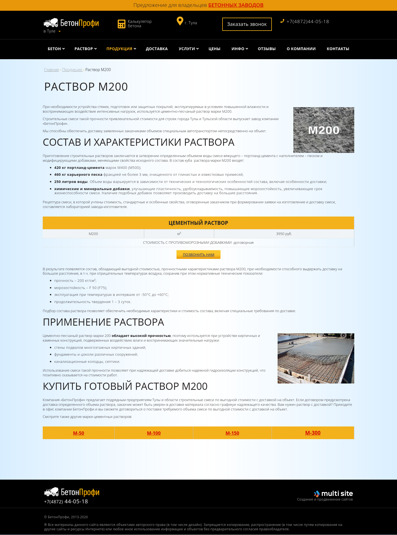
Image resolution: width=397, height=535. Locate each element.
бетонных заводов (236, 4)
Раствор (83, 47)
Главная (51, 69)
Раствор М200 (98, 69)
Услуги (187, 47)
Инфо (238, 47)
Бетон (54, 47)
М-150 (234, 432)
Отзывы (267, 47)
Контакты (338, 47)
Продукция (119, 47)
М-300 (314, 432)
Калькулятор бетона (140, 23)
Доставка (157, 47)
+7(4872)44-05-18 (304, 21)
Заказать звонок (244, 24)
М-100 (155, 432)
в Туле (50, 30)
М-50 (79, 432)
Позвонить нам (198, 258)
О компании (301, 47)
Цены (214, 47)
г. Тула (190, 22)
